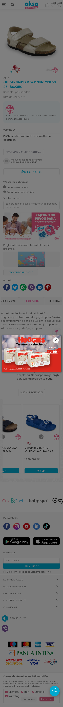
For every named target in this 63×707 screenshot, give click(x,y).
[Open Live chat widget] (55, 691)
